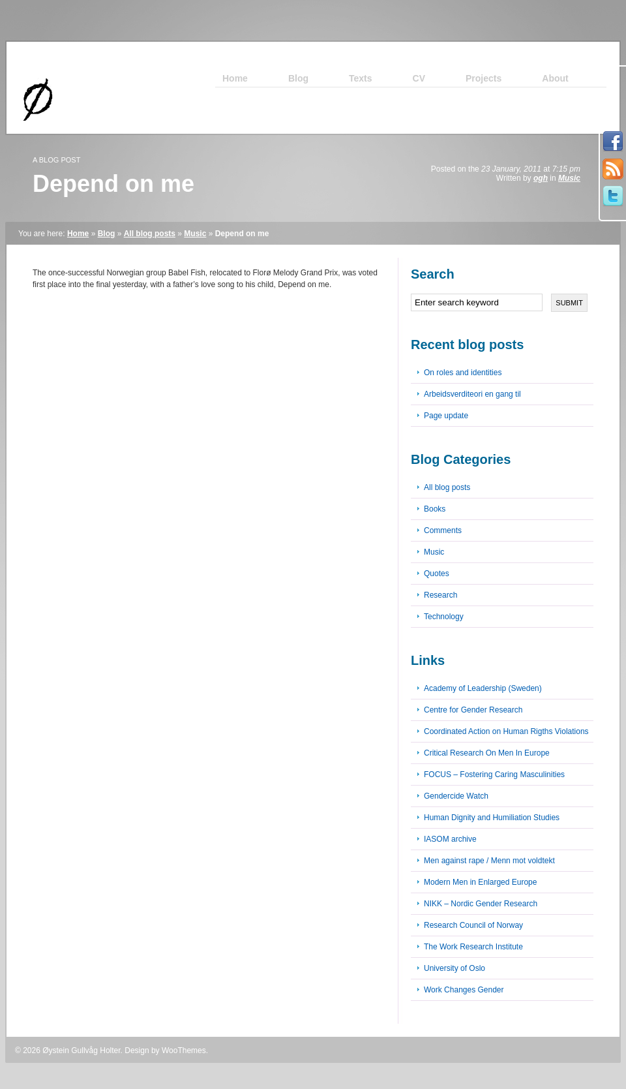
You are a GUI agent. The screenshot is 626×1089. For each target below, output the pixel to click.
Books (434, 509)
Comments (443, 530)
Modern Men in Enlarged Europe (480, 882)
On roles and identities (462, 372)
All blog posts (149, 233)
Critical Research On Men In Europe (487, 753)
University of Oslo (454, 968)
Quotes (436, 573)
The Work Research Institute (473, 946)
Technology (444, 616)
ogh (540, 178)
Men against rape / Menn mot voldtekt (489, 860)
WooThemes (184, 1050)
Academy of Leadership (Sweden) (483, 688)
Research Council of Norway (473, 925)
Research (440, 595)
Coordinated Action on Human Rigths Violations (506, 731)
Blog (106, 233)
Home (78, 233)
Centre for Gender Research (473, 709)
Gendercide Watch (456, 796)
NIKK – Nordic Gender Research (480, 903)
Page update (446, 415)
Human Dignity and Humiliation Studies (491, 817)
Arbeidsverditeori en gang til (472, 394)
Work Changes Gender (464, 989)
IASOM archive (450, 839)
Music (569, 178)
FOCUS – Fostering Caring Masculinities (494, 774)
